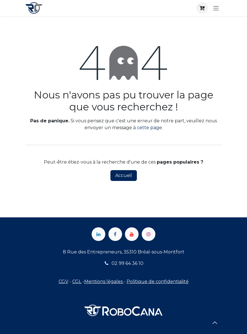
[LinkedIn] (98, 234)
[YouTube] (132, 234)
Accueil (123, 175)
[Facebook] (115, 234)
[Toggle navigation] (216, 8)
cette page (149, 127)
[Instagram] (148, 234)
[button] (215, 322)
